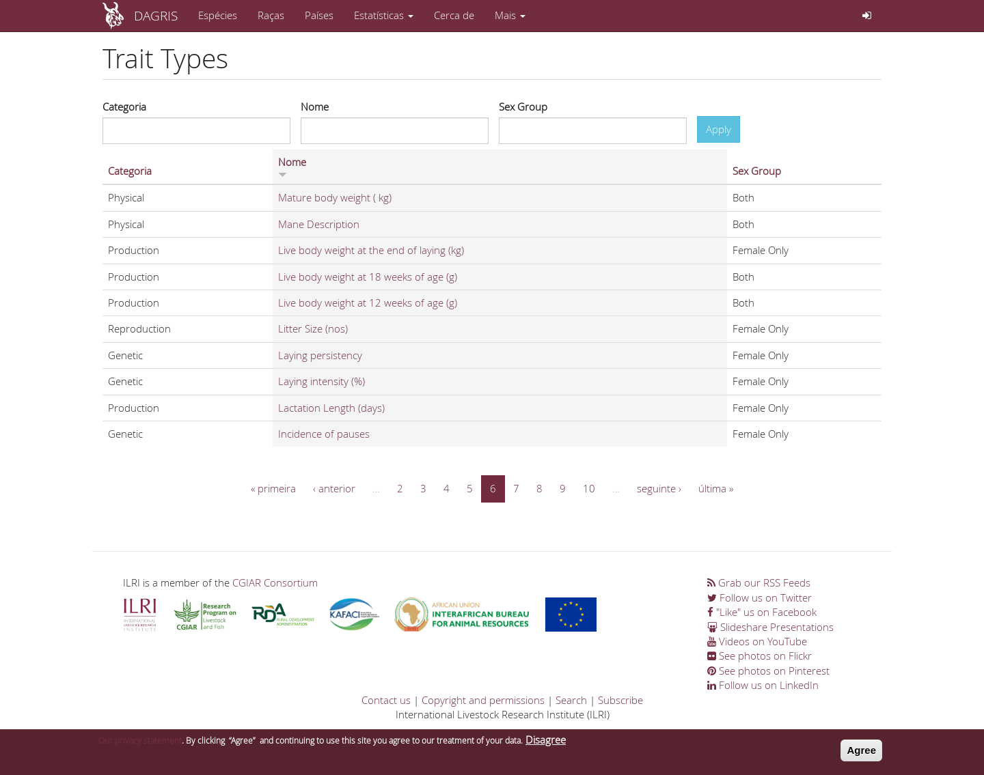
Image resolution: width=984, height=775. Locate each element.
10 (589, 488)
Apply (718, 129)
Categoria (124, 106)
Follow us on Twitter (759, 597)
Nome (315, 106)
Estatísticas (383, 15)
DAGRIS (156, 15)
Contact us (386, 700)
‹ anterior (334, 488)
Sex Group (523, 106)
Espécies (217, 15)
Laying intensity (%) (321, 381)
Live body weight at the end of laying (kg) (371, 250)
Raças (271, 15)
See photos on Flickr (759, 655)
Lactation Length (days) (331, 407)
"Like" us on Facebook (762, 612)
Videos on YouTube (757, 641)
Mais (510, 15)
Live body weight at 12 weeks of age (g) (367, 302)
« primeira (273, 488)
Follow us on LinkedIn (763, 685)
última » (715, 488)
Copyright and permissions (483, 700)
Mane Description (318, 224)
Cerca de (454, 15)
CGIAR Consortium (275, 582)
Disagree (545, 740)
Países (319, 15)
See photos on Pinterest (768, 670)
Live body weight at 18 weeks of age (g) (367, 276)
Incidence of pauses (324, 433)
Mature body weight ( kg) (335, 197)
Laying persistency (320, 355)
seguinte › (659, 488)
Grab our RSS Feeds (758, 582)
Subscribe (620, 700)
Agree (861, 751)
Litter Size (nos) (313, 328)
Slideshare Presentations (770, 627)
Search (571, 700)
